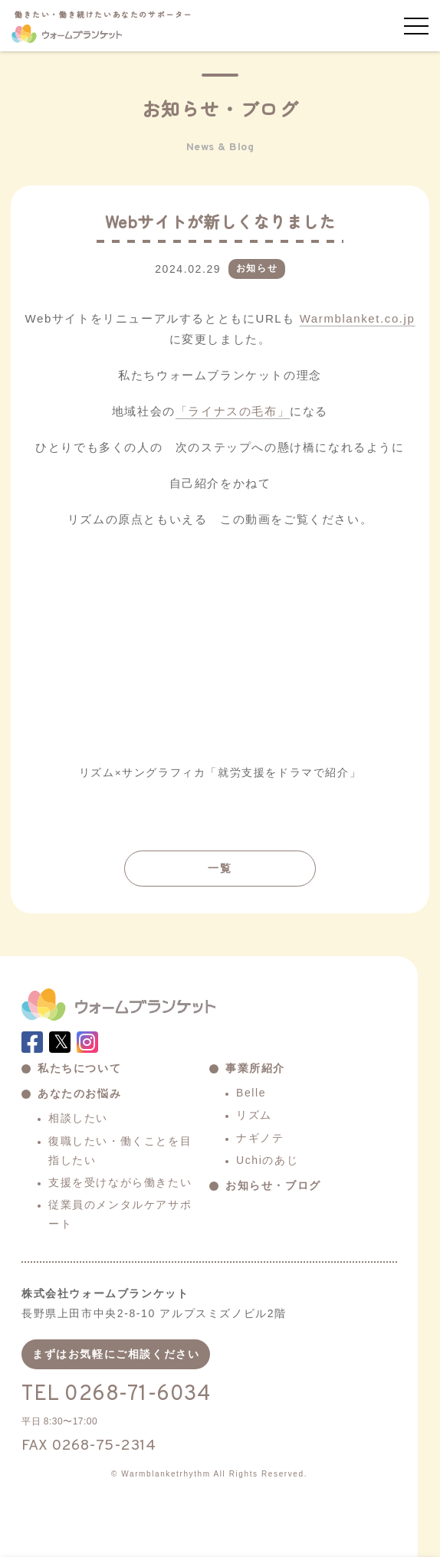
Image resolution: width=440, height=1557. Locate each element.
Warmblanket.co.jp (357, 318)
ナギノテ (260, 1138)
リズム (254, 1115)
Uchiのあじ (267, 1160)
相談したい (78, 1118)
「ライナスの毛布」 (233, 411)
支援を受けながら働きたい (120, 1182)
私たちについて (79, 1068)
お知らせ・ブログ (273, 1185)
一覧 (219, 868)
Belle (251, 1093)
